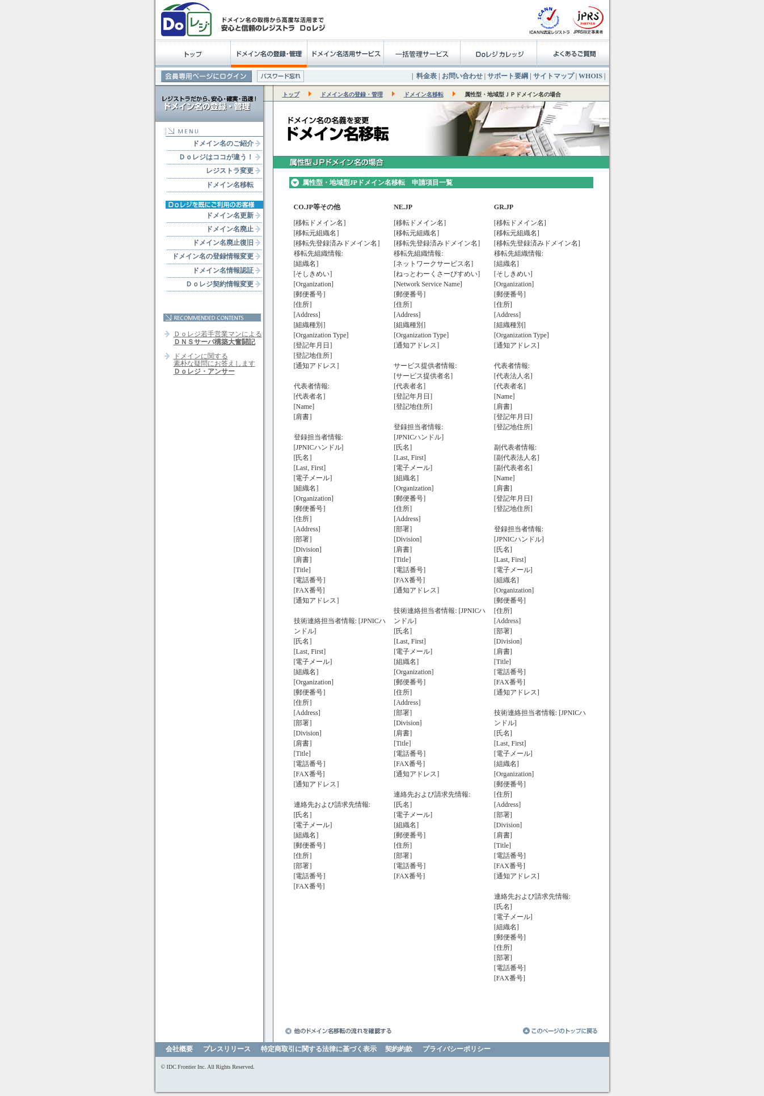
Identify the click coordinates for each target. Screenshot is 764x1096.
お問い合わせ (462, 76)
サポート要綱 (507, 76)
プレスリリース (227, 1049)
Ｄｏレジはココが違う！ (216, 157)
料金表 (426, 76)
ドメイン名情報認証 (223, 270)
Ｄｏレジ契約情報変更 (219, 284)
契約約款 (398, 1049)
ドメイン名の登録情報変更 (213, 256)
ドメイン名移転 (230, 185)
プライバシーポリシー (457, 1049)
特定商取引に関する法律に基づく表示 (319, 1049)
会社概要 (179, 1049)
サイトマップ (553, 76)
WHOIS (590, 76)
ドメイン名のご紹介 (223, 143)
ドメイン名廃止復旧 (223, 243)
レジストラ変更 (230, 171)
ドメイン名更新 (230, 215)
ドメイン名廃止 (230, 229)
